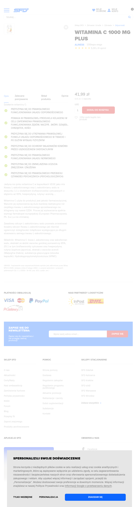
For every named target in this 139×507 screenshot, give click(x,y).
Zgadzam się (95, 497)
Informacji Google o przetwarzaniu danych (88, 485)
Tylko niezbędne (22, 497)
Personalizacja (48, 497)
